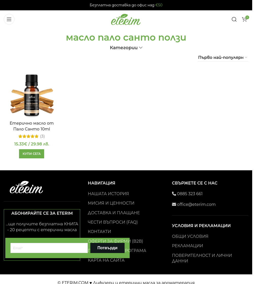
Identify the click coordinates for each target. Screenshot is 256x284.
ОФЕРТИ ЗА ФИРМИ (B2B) (115, 241)
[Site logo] (126, 18)
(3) (42, 136)
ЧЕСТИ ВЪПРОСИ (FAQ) (113, 222)
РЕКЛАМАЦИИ (187, 245)
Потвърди (107, 248)
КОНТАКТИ (99, 231)
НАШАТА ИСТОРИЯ (108, 193)
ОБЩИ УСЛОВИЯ (190, 236)
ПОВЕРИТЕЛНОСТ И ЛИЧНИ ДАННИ (202, 258)
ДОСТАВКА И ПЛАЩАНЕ (114, 212)
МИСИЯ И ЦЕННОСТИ (111, 203)
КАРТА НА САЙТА (106, 260)
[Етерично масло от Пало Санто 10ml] (32, 94)
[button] (31, 153)
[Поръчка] (223, 57)
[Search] (234, 19)
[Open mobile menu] (9, 19)
